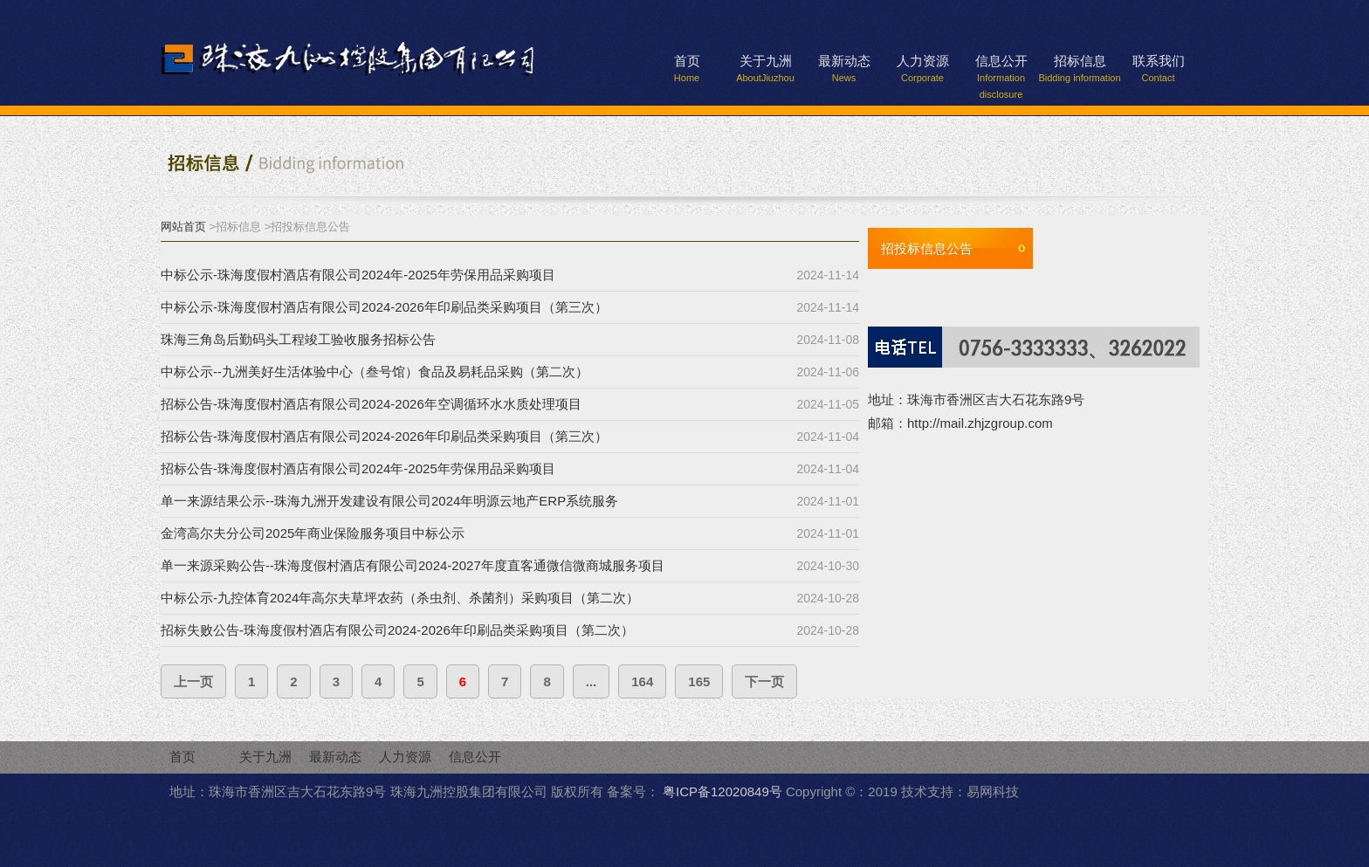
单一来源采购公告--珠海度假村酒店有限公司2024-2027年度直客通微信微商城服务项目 (412, 565)
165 (699, 681)
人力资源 (923, 68)
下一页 (764, 681)
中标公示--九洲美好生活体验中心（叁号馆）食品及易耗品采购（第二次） (374, 371)
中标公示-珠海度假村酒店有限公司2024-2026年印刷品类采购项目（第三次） (384, 306)
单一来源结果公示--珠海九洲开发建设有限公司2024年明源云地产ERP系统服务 (389, 500)
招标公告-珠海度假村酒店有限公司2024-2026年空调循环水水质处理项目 (371, 403)
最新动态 (844, 68)
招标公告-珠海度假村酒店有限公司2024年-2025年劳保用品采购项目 (358, 468)
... (591, 681)
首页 (687, 68)
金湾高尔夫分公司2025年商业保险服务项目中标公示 (312, 533)
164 (642, 681)
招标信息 (1079, 68)
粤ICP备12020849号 (722, 791)
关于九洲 (765, 68)
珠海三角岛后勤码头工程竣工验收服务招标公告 (298, 339)
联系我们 (1158, 68)
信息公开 (1001, 69)
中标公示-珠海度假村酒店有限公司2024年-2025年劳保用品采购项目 (358, 274)
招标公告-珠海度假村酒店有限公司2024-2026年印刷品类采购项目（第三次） (384, 436)
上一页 (193, 681)
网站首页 (183, 226)
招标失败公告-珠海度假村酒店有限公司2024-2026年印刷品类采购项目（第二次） (397, 630)
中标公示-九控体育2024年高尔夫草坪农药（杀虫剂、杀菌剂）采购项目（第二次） (400, 597)
